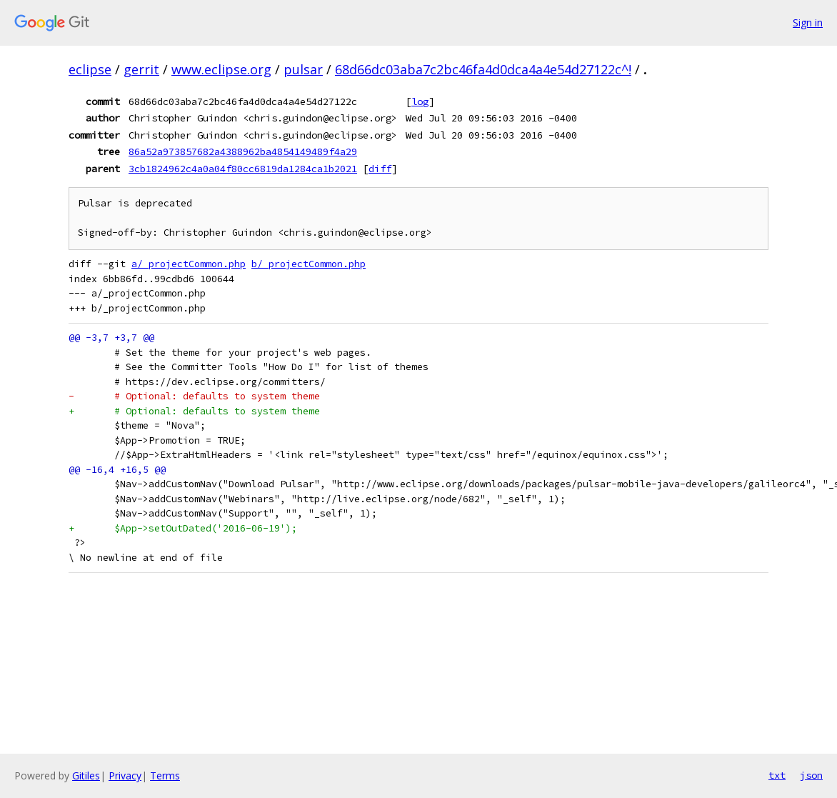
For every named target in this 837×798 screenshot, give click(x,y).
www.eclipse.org (221, 69)
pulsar (303, 69)
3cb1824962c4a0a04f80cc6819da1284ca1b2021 (243, 168)
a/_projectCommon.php (188, 264)
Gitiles (86, 775)
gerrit (141, 69)
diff (380, 168)
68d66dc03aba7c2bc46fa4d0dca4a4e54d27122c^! (483, 69)
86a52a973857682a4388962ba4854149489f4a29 (243, 151)
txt (777, 775)
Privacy (125, 775)
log (419, 101)
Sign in (808, 22)
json (811, 775)
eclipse (90, 69)
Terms (165, 775)
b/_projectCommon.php (308, 264)
